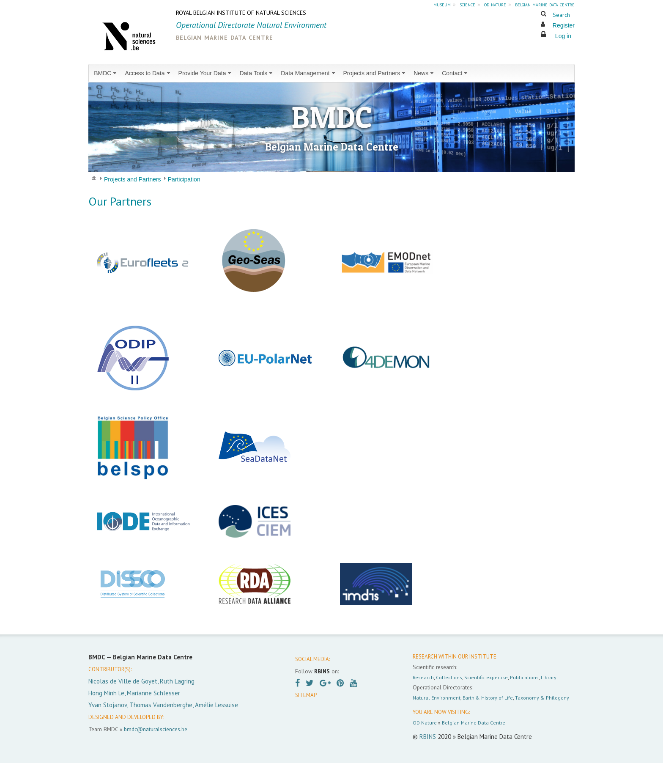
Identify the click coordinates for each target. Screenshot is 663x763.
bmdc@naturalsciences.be (155, 729)
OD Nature (425, 722)
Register (564, 25)
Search (561, 15)
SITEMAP (306, 695)
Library (548, 677)
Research (423, 677)
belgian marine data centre (545, 4)
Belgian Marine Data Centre (473, 722)
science (467, 4)
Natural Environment (436, 697)
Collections (449, 677)
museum (442, 4)
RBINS (427, 737)
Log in (563, 36)
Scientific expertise (486, 677)
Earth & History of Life (488, 697)
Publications (524, 677)
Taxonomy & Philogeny (542, 697)
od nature (495, 4)
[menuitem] (105, 73)
